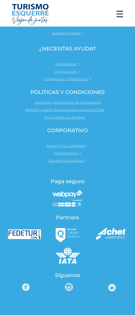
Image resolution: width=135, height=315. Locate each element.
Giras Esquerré (67, 153)
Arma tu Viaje (67, 71)
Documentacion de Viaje (67, 117)
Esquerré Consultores (67, 161)
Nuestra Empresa (67, 33)
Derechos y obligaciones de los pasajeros (67, 102)
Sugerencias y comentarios (67, 79)
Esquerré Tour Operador (67, 146)
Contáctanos (67, 64)
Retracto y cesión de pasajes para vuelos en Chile (67, 110)
